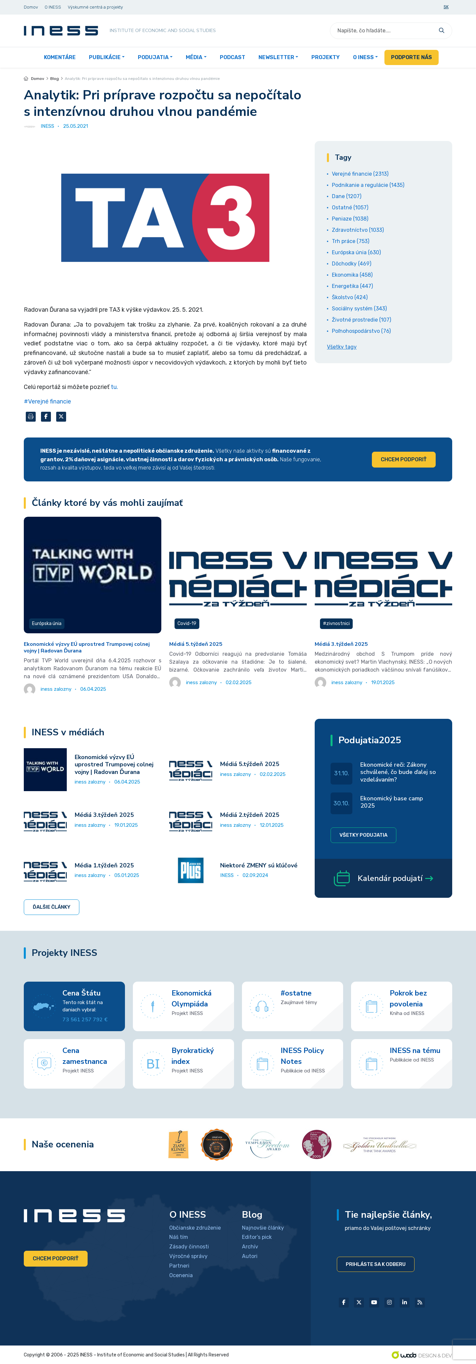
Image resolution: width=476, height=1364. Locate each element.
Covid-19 (187, 623)
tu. (114, 387)
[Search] (383, 30)
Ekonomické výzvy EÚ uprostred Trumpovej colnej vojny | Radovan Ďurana (87, 647)
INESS (227, 875)
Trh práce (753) (350, 241)
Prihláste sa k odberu (376, 1264)
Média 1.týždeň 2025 (104, 865)
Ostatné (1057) (350, 207)
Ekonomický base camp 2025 (391, 802)
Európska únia (46, 623)
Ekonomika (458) (352, 275)
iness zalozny (90, 782)
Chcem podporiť (404, 459)
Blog (54, 78)
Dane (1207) (346, 196)
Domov (34, 78)
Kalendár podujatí (383, 878)
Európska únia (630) (356, 252)
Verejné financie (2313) (360, 174)
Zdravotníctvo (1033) (358, 230)
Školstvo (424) (350, 297)
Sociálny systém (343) (359, 308)
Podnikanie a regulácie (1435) (368, 185)
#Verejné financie (47, 401)
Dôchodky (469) (351, 264)
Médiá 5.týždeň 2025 (195, 644)
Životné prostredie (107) (361, 320)
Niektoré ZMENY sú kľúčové (259, 865)
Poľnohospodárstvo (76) (361, 331)
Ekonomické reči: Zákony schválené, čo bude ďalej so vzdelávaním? (398, 772)
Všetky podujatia (363, 835)
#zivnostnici (336, 623)
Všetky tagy (342, 347)
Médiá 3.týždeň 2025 (341, 644)
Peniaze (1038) (350, 219)
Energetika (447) (352, 286)
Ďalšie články (51, 907)
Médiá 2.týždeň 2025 (249, 815)
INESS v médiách (68, 732)
